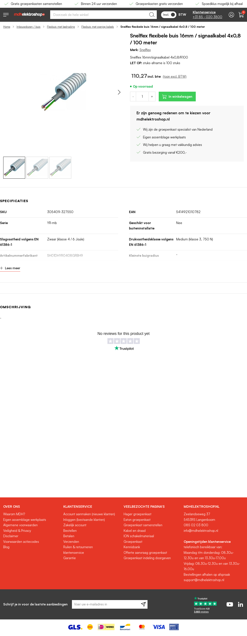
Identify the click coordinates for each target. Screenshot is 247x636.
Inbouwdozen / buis (28, 26)
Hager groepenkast (137, 514)
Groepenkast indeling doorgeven (147, 558)
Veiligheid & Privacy (17, 531)
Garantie (69, 558)
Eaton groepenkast (137, 520)
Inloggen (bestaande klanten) (84, 520)
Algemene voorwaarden (20, 525)
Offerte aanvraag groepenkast (145, 553)
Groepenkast (133, 542)
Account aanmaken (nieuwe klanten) (89, 514)
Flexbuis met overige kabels (97, 26)
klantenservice (73, 553)
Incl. (169, 15)
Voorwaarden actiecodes (21, 542)
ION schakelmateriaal (139, 536)
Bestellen (70, 531)
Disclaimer (10, 536)
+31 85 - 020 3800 (207, 17)
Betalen (68, 536)
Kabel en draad (135, 531)
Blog (6, 547)
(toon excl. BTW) (174, 76)
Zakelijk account (74, 525)
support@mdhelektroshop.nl (204, 580)
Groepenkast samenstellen (143, 525)
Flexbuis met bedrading (61, 26)
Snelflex (145, 50)
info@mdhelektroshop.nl (201, 531)
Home (6, 26)
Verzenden (71, 542)
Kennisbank (132, 547)
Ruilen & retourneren (78, 547)
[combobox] (103, 14)
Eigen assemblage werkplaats (24, 520)
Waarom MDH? (14, 514)
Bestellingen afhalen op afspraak (207, 575)
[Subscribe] (143, 604)
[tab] (31, 506)
